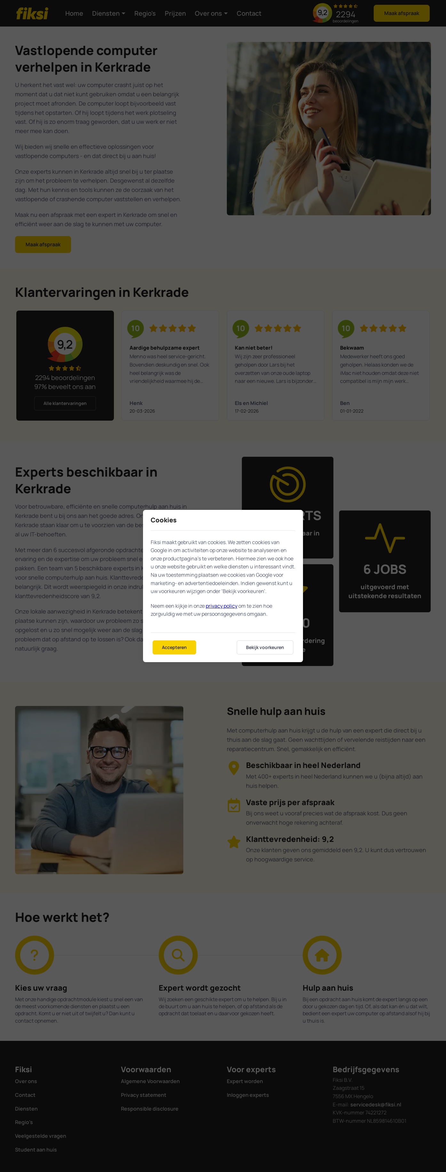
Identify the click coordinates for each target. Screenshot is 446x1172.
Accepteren (174, 647)
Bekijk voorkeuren (265, 647)
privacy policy (221, 605)
